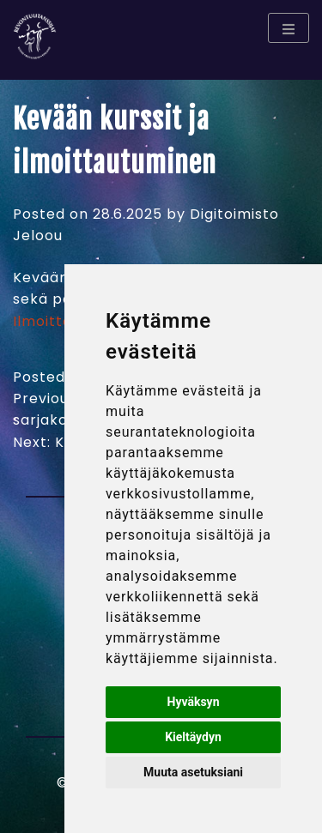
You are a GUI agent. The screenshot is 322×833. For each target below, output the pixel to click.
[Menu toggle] (288, 28)
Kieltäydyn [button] (193, 737)
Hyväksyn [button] (193, 702)
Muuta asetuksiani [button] (193, 772)
